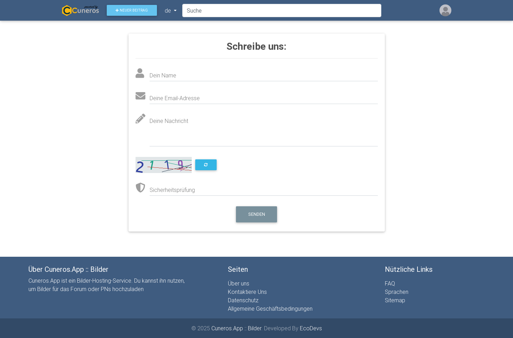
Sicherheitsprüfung (172, 189)
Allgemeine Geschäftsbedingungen (270, 308)
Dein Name (163, 75)
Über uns (238, 283)
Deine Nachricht (169, 120)
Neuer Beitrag (134, 11)
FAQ (390, 283)
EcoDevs (311, 328)
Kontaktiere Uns (247, 291)
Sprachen (396, 291)
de (171, 11)
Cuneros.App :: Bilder (236, 328)
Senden (256, 214)
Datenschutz (243, 300)
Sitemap (395, 300)
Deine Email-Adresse (175, 98)
